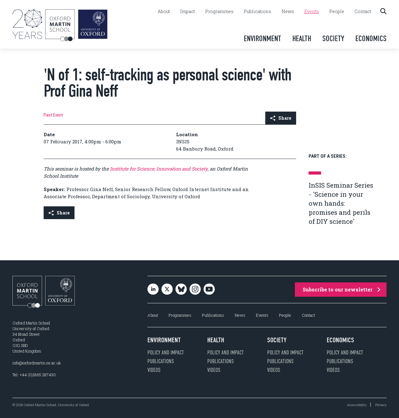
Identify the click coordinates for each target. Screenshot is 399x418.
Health (301, 38)
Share (280, 118)
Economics (371, 38)
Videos (154, 370)
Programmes (219, 11)
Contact (362, 11)
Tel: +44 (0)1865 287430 (34, 374)
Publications (257, 11)
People (336, 11)
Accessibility (357, 404)
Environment (262, 38)
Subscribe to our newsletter (341, 289)
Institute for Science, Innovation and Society (158, 169)
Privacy (381, 404)
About (164, 11)
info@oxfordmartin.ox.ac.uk (36, 363)
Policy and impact (165, 352)
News (287, 11)
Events (311, 11)
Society (333, 38)
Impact (187, 11)
